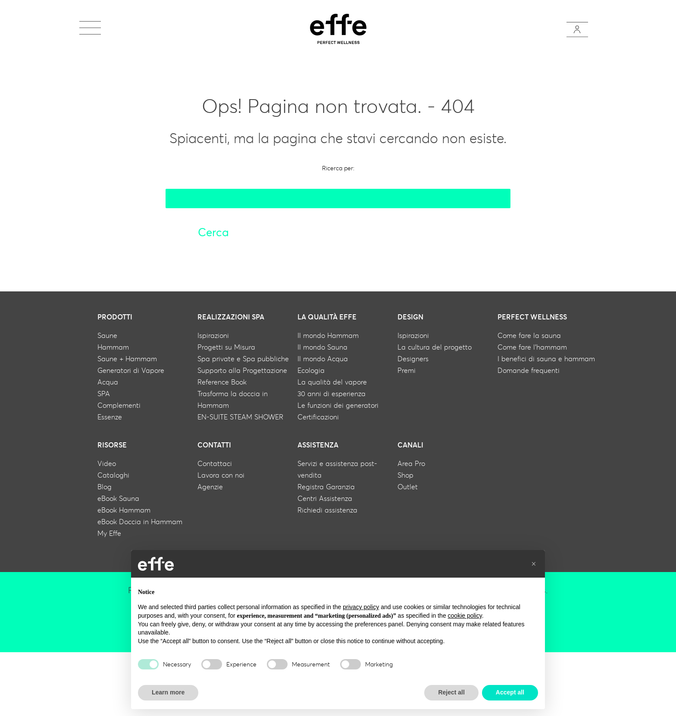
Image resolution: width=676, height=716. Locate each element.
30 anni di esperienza (331, 393)
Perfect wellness (532, 317)
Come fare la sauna (529, 335)
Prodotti (114, 317)
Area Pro (411, 463)
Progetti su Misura (226, 347)
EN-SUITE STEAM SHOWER (240, 417)
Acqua (107, 382)
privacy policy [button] (361, 606)
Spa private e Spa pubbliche (243, 358)
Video (106, 463)
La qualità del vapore (332, 382)
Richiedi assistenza (327, 510)
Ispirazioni (213, 335)
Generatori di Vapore (130, 370)
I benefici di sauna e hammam (546, 358)
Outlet (407, 486)
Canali (410, 445)
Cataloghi (113, 475)
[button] (534, 564)
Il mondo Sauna (322, 347)
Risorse (112, 445)
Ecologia (311, 370)
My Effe (109, 533)
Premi (406, 370)
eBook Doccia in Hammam (139, 521)
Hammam (113, 347)
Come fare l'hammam (532, 347)
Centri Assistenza (324, 498)
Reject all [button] (451, 692)
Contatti (214, 445)
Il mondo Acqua (322, 358)
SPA (103, 393)
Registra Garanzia (326, 486)
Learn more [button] (168, 692)
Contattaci (214, 463)
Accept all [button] (510, 692)
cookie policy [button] (465, 615)
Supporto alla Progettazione (242, 370)
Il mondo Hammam (328, 335)
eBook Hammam (123, 510)
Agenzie (210, 486)
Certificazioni (318, 417)
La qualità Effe (327, 317)
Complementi (119, 405)
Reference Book (222, 382)
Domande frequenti (529, 370)
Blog (104, 486)
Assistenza (317, 445)
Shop (405, 475)
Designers (413, 358)
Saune (107, 335)
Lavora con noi (220, 475)
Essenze (109, 417)
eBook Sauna (118, 498)
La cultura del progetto (434, 347)
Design (410, 317)
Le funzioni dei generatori (338, 405)
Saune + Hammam (127, 358)
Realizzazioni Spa (230, 317)
